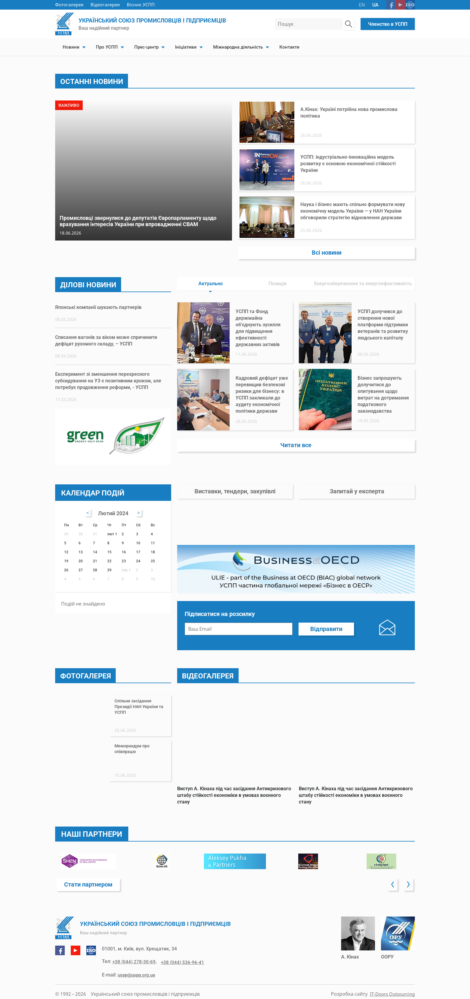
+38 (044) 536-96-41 (181, 968)
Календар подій (94, 488)
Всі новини (326, 245)
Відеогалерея (105, 4)
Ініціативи (186, 47)
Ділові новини (90, 278)
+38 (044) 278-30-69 (134, 968)
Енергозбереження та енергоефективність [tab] (363, 277)
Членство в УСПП (387, 24)
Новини (71, 47)
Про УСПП (107, 47)
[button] (392, 889)
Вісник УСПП (141, 4)
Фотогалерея (69, 4)
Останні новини (93, 81)
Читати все (295, 440)
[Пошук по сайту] (349, 24)
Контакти (289, 47)
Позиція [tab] (278, 277)
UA (375, 5)
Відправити (326, 633)
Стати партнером (90, 889)
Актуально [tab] (210, 277)
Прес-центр (146, 47)
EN (362, 5)
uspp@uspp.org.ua (138, 980)
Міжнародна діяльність (238, 47)
